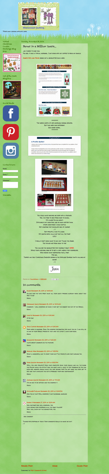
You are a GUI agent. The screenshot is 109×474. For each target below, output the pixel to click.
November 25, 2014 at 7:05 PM (47, 351)
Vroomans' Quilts (33, 304)
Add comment (28, 417)
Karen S (30, 403)
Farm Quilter (31, 363)
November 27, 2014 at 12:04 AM (44, 403)
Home (54, 465)
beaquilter (30, 340)
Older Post (82, 465)
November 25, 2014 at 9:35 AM (42, 291)
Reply (29, 298)
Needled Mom (31, 351)
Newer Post (27, 465)
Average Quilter (32, 380)
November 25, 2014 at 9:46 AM (50, 304)
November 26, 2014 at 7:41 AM (49, 380)
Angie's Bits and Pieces (31, 58)
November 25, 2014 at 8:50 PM (47, 363)
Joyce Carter (31, 327)
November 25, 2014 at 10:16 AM (43, 315)
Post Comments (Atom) (38, 470)
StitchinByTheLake (33, 391)
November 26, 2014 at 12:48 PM (51, 391)
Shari (29, 291)
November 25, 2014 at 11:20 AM (45, 340)
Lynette (29, 315)
